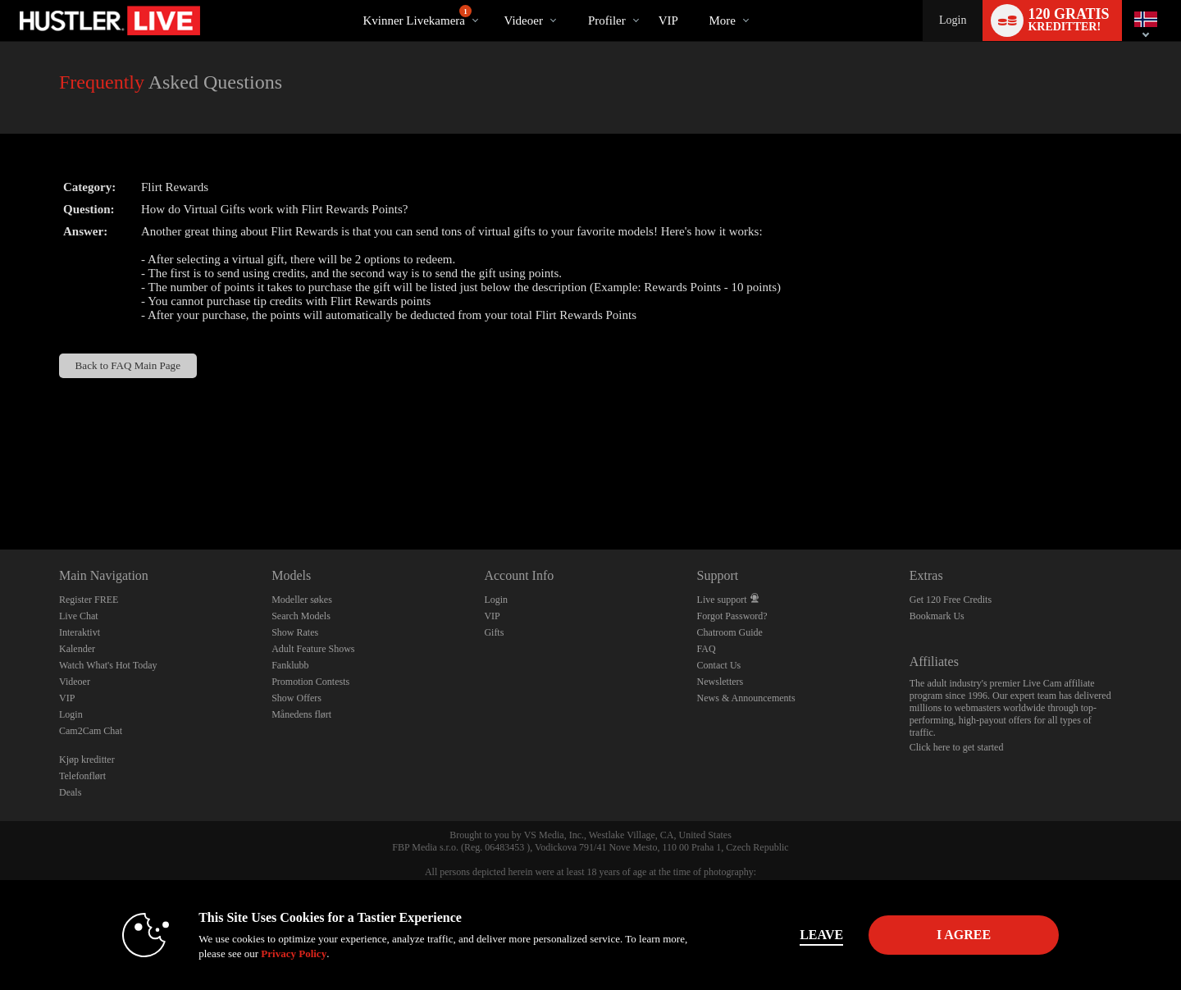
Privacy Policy (292, 953)
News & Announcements (746, 698)
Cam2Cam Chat (90, 731)
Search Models (301, 616)
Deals (70, 792)
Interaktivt (79, 632)
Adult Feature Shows (312, 649)
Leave (819, 935)
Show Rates (294, 632)
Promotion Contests (310, 681)
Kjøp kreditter (87, 759)
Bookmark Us (937, 616)
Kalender (77, 649)
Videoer (523, 20)
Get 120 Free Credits (951, 599)
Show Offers (296, 698)
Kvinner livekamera (417, 16)
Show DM (0, 488)
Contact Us (719, 665)
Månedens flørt (301, 714)
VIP (668, 20)
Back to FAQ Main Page (127, 365)
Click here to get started (957, 747)
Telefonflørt (82, 776)
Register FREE (88, 599)
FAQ (706, 649)
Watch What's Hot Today (108, 665)
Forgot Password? (732, 616)
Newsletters (720, 681)
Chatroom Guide (730, 632)
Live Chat (78, 616)
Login (952, 20)
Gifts (494, 632)
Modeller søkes (301, 599)
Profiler (607, 20)
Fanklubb (289, 665)
